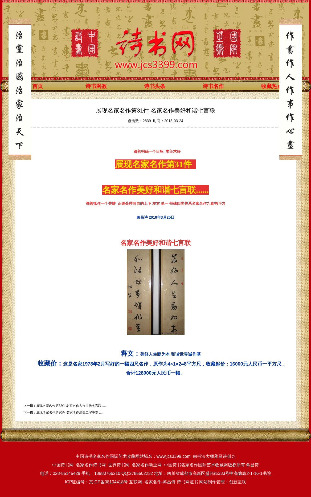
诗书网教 (96, 86)
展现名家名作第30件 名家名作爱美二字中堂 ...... (70, 412)
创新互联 (237, 482)
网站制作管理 (212, 482)
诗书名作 (213, 86)
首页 (37, 86)
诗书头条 (154, 86)
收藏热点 (272, 86)
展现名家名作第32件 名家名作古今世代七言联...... (71, 406)
